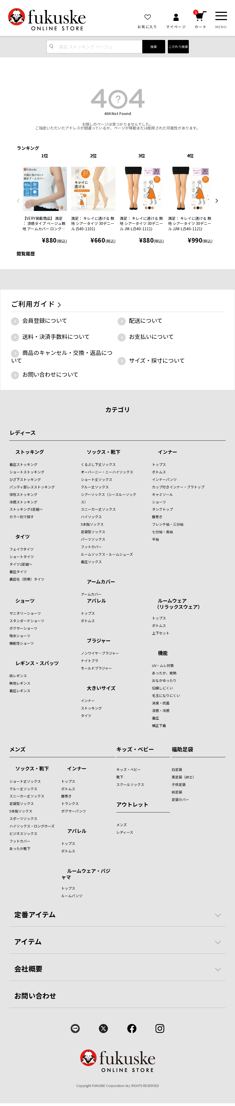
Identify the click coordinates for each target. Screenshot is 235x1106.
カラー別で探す (21, 516)
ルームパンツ (71, 895)
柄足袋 (177, 792)
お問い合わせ (35, 995)
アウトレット (132, 804)
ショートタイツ (21, 556)
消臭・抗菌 (160, 703)
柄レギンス (18, 675)
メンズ (17, 749)
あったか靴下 (19, 848)
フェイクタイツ (21, 549)
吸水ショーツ (19, 635)
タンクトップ (162, 509)
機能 (163, 653)
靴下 (119, 777)
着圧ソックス (91, 561)
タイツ (22, 537)
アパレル (96, 601)
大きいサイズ (101, 688)
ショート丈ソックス (96, 479)
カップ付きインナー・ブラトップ (178, 486)
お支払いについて (151, 336)
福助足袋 (182, 749)
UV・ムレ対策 (163, 665)
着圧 (155, 718)
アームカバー (101, 582)
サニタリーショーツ (25, 613)
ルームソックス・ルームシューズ (107, 554)
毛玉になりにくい (166, 695)
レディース (22, 432)
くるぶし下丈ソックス (98, 464)
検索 (153, 46)
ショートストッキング (26, 471)
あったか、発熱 (164, 673)
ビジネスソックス (23, 833)
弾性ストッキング (23, 494)
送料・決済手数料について (56, 336)
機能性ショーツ (21, 643)
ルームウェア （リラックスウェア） (177, 603)
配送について (145, 320)
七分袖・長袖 (162, 531)
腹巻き (157, 516)
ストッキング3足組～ (26, 509)
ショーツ (159, 501)
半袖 (155, 539)
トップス (159, 464)
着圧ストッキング (23, 464)
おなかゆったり (164, 680)
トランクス (70, 803)
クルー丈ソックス (95, 486)
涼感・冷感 (160, 710)
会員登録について (44, 320)
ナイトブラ (89, 660)
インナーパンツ (164, 479)
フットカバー (91, 546)
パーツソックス (93, 539)
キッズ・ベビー (135, 749)
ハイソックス (91, 516)
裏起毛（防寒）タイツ (26, 579)
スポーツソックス (23, 818)
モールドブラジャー (96, 668)
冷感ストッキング (23, 501)
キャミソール (162, 494)
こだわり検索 (178, 46)
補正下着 (159, 725)
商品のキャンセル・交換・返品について (62, 356)
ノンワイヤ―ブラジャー (100, 653)
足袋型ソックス (93, 531)
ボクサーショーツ (23, 628)
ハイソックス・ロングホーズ (32, 826)
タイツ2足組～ (20, 564)
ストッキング (29, 452)
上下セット (160, 633)
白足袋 (177, 769)
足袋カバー (180, 799)
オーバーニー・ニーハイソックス (107, 471)
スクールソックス (130, 784)
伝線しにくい (162, 688)
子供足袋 (179, 784)
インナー (167, 452)
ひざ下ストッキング (25, 479)
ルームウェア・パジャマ (85, 873)
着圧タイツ (18, 571)
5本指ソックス (92, 524)
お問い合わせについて (50, 374)
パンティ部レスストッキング (32, 486)
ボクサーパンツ (73, 811)
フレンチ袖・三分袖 (167, 524)
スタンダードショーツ (26, 620)
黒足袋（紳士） (184, 777)
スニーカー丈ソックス (98, 509)
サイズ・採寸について (157, 360)
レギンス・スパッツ (37, 663)
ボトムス (159, 471)
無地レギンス (19, 683)
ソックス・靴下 (103, 452)
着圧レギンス (19, 690)
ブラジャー (99, 641)
